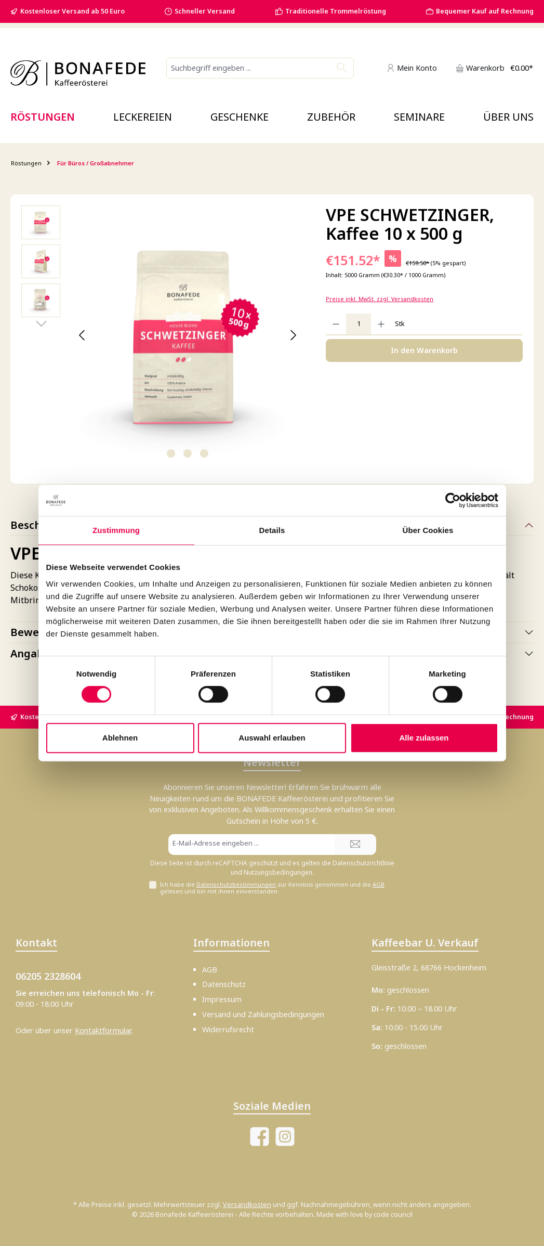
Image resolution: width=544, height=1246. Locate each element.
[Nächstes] (293, 335)
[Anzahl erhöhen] (381, 324)
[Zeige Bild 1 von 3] (171, 453)
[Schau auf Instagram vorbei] (285, 1136)
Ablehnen (120, 737)
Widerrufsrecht (228, 1029)
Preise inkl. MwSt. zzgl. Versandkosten (379, 299)
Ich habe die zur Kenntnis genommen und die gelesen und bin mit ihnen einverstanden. (272, 887)
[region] (163, 335)
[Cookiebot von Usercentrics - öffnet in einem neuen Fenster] (452, 500)
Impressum (222, 999)
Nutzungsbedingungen (278, 872)
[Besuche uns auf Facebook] (259, 1136)
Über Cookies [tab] (428, 530)
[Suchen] (342, 68)
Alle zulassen (423, 737)
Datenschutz (224, 984)
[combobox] (248, 68)
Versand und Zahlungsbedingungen (263, 1014)
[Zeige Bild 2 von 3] (187, 453)
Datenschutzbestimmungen (236, 884)
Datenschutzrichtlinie (363, 863)
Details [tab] (272, 530)
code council (393, 1214)
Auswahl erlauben (271, 737)
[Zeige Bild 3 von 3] (204, 453)
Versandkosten (247, 1204)
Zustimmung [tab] (116, 530)
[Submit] (355, 844)
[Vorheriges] (82, 335)
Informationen (231, 943)
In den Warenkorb (424, 350)
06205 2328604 (48, 976)
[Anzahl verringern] (336, 324)
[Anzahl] (358, 324)
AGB (378, 884)
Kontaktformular (103, 1030)
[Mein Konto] (412, 68)
